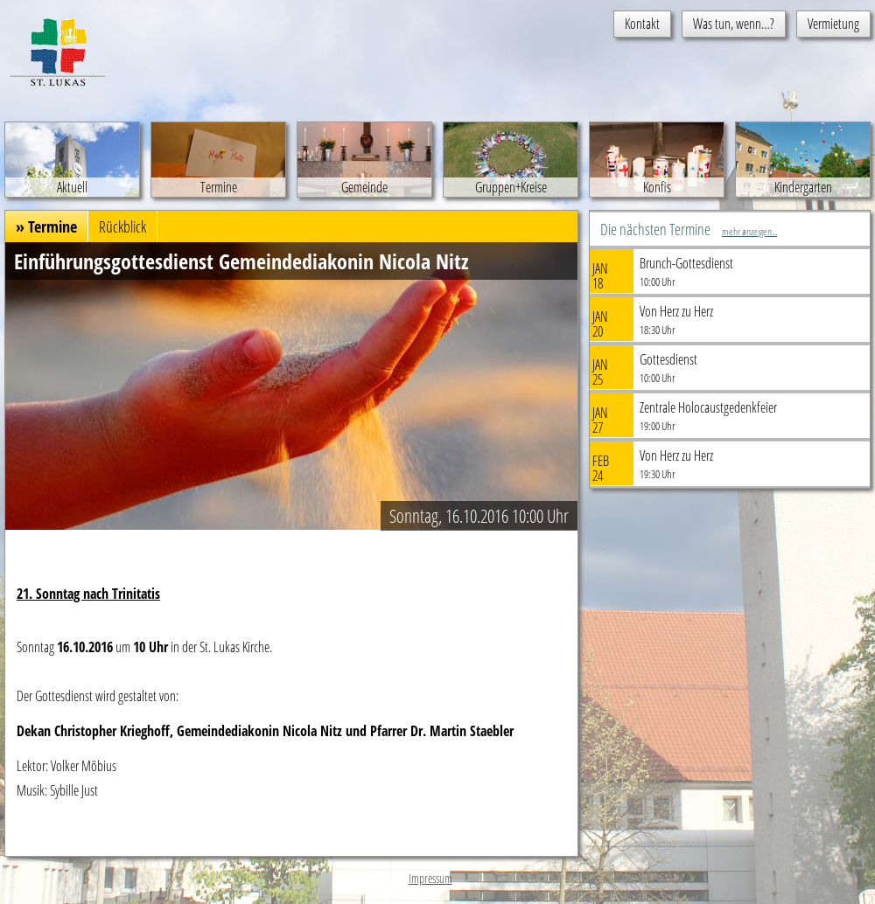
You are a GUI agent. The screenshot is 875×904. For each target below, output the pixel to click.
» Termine (46, 226)
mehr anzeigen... (749, 231)
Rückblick (122, 226)
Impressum (430, 878)
